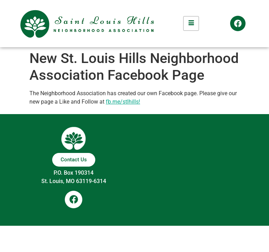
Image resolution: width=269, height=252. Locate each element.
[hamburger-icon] (191, 23)
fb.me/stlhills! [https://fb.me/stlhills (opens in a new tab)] (123, 101)
